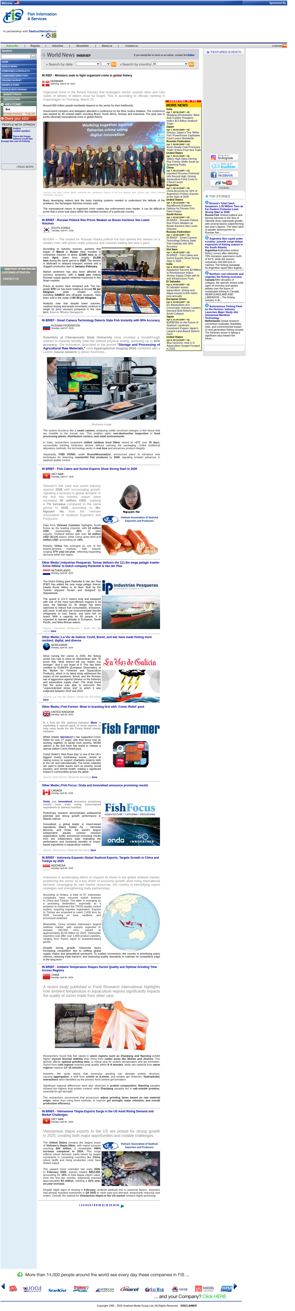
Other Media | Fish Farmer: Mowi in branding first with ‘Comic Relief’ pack (93, 706)
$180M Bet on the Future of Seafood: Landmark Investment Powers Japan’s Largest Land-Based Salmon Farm (183, 328)
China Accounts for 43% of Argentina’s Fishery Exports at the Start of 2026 (182, 193)
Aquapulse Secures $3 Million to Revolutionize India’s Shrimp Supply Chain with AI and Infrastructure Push (184, 274)
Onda (46, 801)
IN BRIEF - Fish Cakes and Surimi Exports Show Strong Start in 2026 (89, 469)
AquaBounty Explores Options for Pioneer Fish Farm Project (181, 208)
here (53, 631)
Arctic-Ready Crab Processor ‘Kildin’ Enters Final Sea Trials (184, 148)
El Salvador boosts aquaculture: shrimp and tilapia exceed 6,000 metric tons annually (182, 292)
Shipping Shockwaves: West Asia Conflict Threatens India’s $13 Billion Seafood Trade (183, 119)
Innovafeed (65, 801)
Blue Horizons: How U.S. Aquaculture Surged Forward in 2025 (183, 345)
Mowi (94, 722)
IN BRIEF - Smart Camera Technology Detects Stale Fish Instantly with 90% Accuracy (101, 320)
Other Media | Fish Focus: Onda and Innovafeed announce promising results (95, 785)
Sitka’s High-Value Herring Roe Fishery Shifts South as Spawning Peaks (183, 161)
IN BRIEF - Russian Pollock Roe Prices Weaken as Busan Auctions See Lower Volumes (182, 224)
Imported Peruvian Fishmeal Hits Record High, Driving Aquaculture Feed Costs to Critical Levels (183, 178)
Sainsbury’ (66, 736)
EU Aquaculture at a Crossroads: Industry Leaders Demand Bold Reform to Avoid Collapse (184, 309)
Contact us (11, 279)
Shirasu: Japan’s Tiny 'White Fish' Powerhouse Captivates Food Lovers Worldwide (183, 135)
